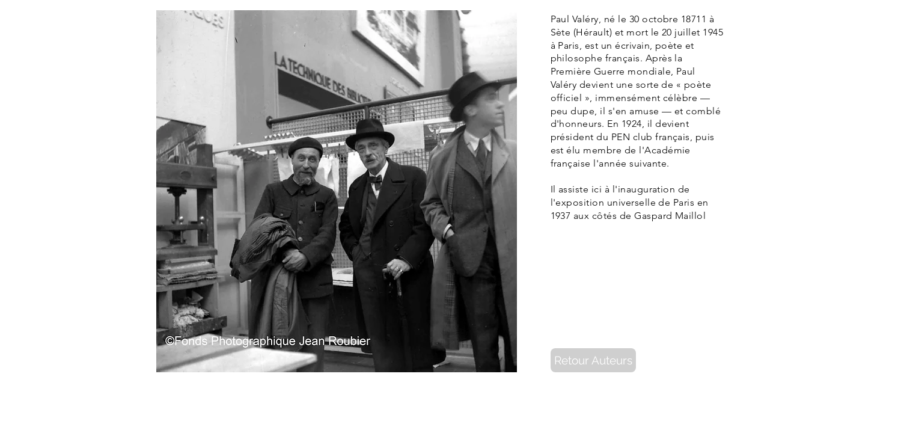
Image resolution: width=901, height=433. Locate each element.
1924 (632, 123)
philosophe (577, 58)
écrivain (632, 45)
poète (668, 45)
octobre (660, 19)
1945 (713, 32)
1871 (691, 19)
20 (667, 32)
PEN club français (650, 137)
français (622, 58)
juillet (687, 32)
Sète (561, 32)
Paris (568, 45)
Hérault (592, 32)
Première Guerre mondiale (611, 71)
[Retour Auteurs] (593, 360)
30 (634, 19)
